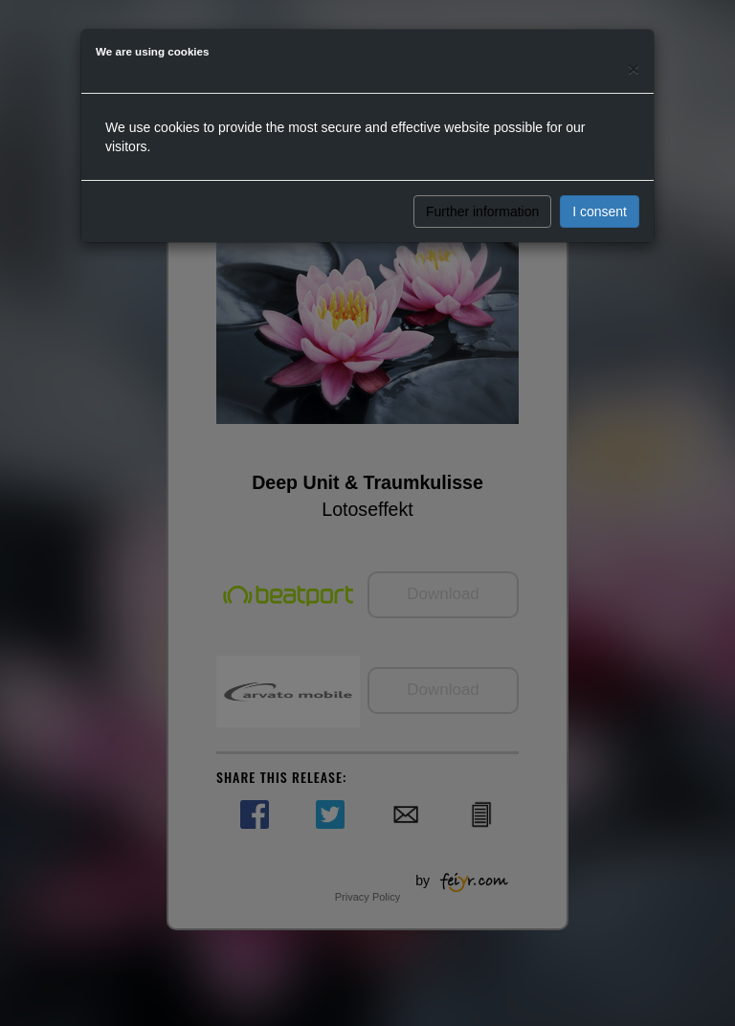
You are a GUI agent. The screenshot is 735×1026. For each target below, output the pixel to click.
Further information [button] (482, 211)
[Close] (633, 68)
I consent (599, 211)
